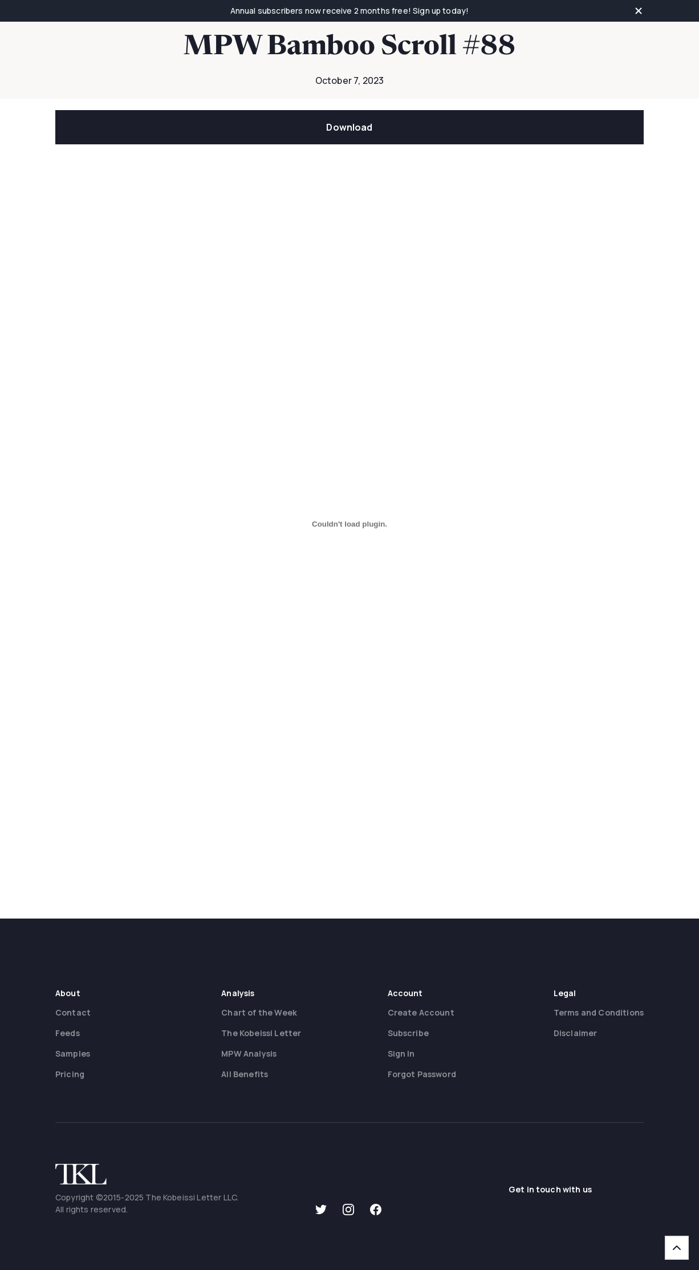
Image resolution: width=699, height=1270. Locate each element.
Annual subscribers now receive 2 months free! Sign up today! (349, 10)
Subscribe (408, 1033)
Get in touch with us (550, 1189)
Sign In (401, 1053)
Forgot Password (422, 1074)
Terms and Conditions (599, 1012)
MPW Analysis (249, 1053)
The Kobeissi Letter (261, 1033)
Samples (72, 1053)
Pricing (69, 1074)
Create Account (421, 1012)
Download (349, 127)
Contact (73, 1012)
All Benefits (244, 1074)
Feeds (67, 1033)
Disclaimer (576, 1033)
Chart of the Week (259, 1012)
